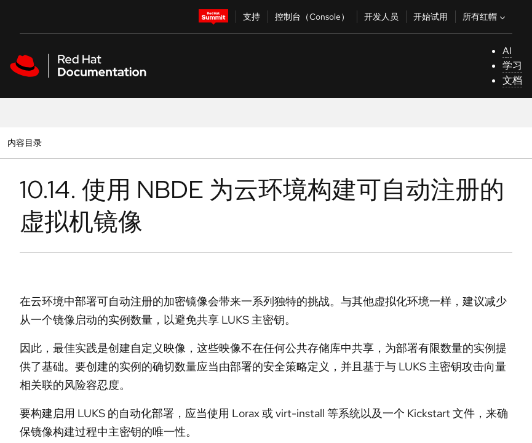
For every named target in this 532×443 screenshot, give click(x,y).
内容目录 (24, 142)
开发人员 (381, 16)
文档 (512, 80)
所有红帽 (485, 16)
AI (507, 50)
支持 (251, 16)
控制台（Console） (312, 16)
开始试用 (430, 16)
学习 (512, 65)
